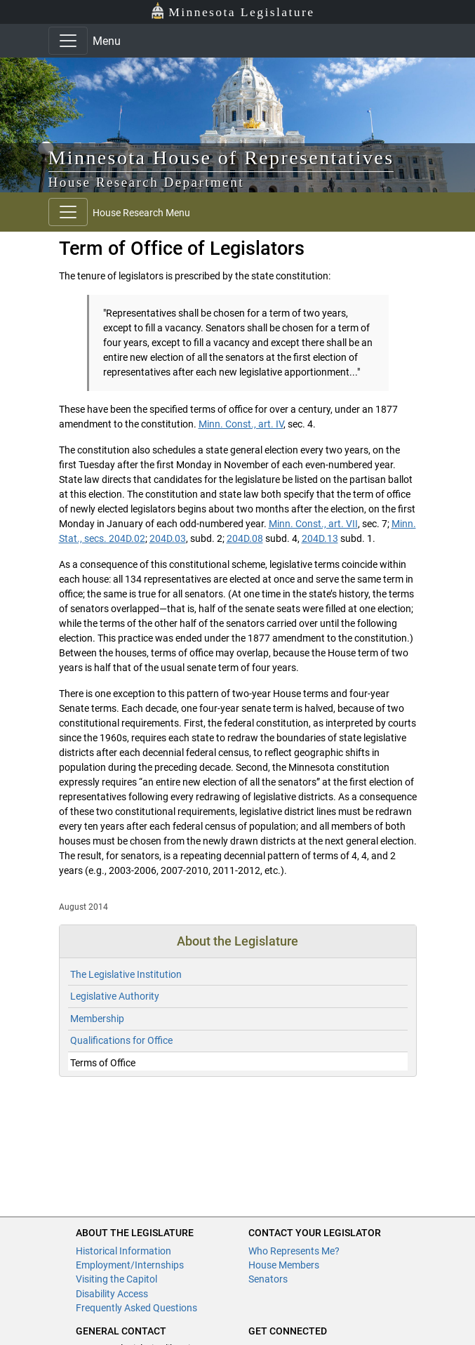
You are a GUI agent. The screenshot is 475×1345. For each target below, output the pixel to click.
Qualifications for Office (121, 1040)
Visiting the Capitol (116, 1279)
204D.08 (245, 538)
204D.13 (320, 538)
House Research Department (146, 182)
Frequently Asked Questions (136, 1307)
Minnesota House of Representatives (221, 157)
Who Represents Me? (294, 1251)
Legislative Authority (114, 996)
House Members (283, 1265)
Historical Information (123, 1251)
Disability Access (112, 1293)
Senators (268, 1279)
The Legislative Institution (126, 974)
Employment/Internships (130, 1265)
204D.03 (167, 538)
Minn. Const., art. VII (313, 523)
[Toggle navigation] (68, 41)
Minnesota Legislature (232, 11)
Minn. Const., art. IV (241, 424)
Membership (97, 1018)
